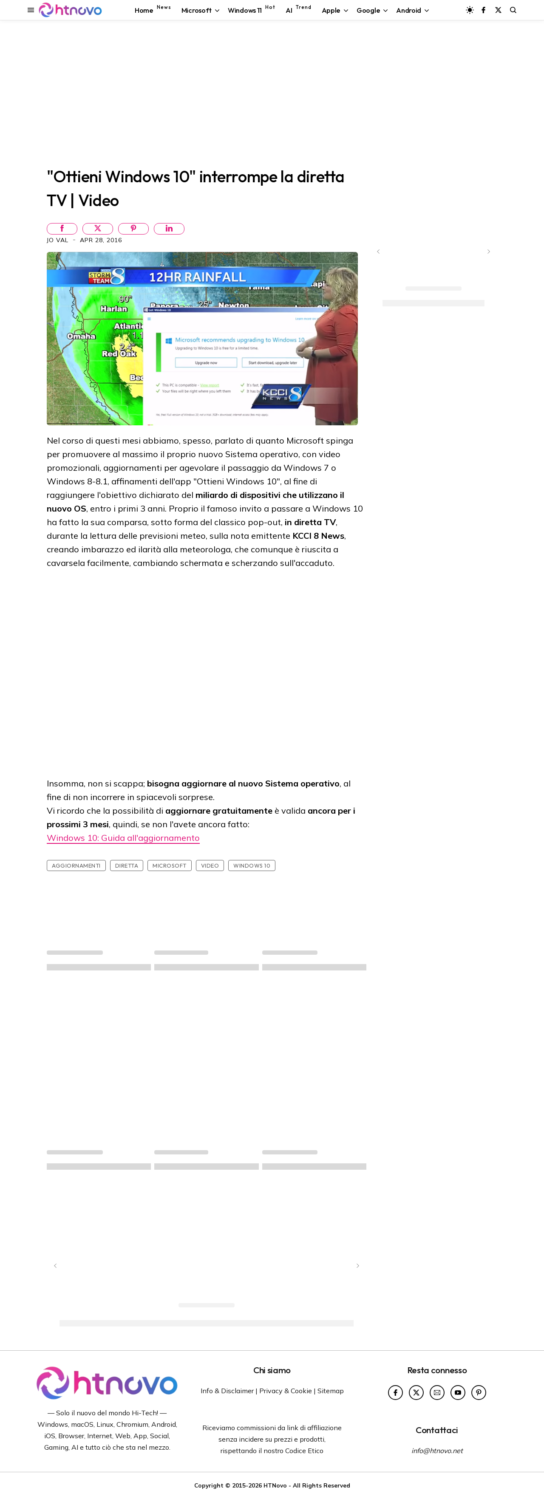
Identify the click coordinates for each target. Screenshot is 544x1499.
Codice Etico (304, 1450)
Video (210, 865)
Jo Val (59, 240)
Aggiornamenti (76, 865)
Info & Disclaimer (227, 1390)
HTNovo (275, 1485)
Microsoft (170, 865)
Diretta (127, 865)
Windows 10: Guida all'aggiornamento (123, 837)
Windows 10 (251, 865)
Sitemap (330, 1390)
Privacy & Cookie (285, 1390)
